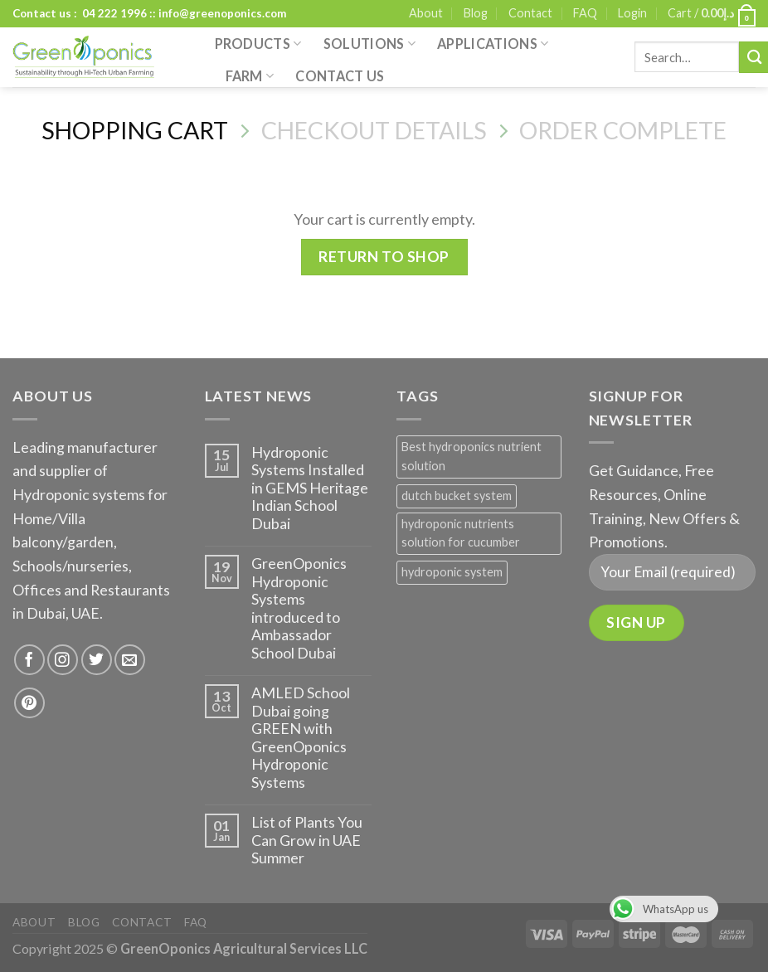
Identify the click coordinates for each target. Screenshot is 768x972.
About (426, 13)
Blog (476, 13)
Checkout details (374, 130)
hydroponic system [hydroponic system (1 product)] (452, 572)
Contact (530, 13)
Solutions (369, 44)
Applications (492, 44)
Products (258, 44)
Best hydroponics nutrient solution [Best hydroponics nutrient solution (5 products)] (471, 456)
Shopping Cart (134, 130)
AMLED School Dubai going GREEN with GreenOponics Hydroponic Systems (300, 737)
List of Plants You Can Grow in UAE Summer (306, 840)
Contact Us (339, 76)
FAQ (585, 13)
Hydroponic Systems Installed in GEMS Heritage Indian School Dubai (309, 488)
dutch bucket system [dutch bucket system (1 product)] (456, 495)
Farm (250, 76)
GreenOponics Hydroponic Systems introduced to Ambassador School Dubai (299, 608)
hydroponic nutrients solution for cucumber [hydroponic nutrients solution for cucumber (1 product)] (460, 533)
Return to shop (383, 256)
